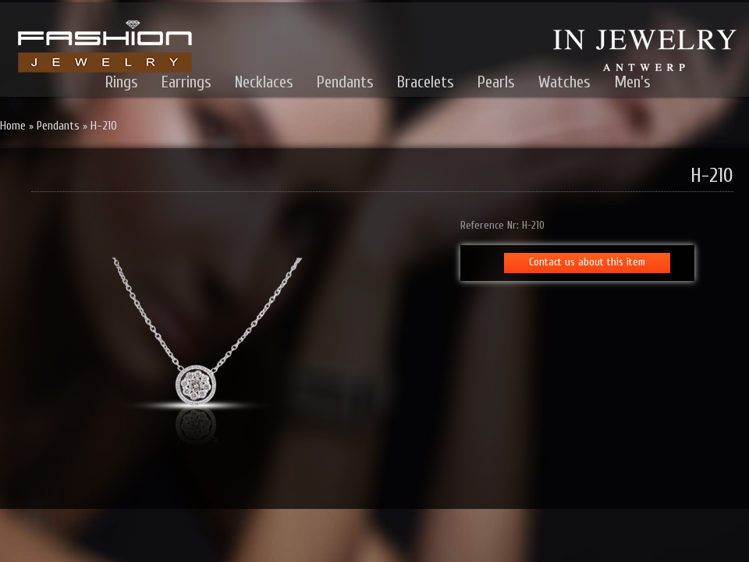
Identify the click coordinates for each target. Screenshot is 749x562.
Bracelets (425, 82)
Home (13, 126)
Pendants (345, 82)
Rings (121, 82)
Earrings (186, 82)
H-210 (104, 126)
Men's (632, 82)
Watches (564, 82)
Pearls (496, 82)
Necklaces (264, 82)
